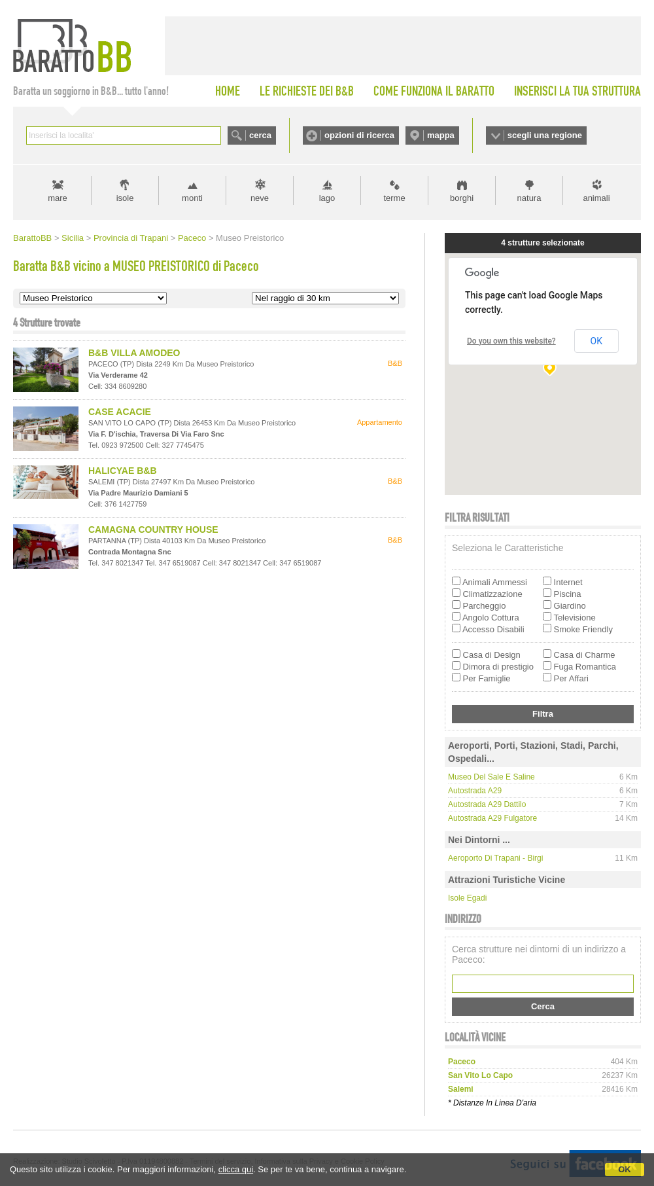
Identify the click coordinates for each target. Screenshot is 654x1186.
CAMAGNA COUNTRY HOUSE (153, 529)
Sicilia (72, 238)
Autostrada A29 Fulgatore (492, 818)
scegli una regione (545, 135)
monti (192, 198)
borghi (461, 198)
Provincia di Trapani (131, 238)
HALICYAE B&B (122, 470)
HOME (227, 90)
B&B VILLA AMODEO (134, 353)
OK (624, 1169)
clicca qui (235, 1169)
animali (596, 198)
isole (125, 198)
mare (57, 198)
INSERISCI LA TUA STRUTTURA (577, 90)
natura (529, 198)
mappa (441, 135)
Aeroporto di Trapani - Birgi (495, 858)
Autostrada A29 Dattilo (487, 804)
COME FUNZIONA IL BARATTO (433, 90)
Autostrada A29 (475, 790)
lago (327, 198)
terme (394, 198)
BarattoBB (32, 238)
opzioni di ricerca (359, 135)
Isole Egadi (467, 898)
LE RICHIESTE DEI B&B (307, 90)
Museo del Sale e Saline (491, 777)
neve (259, 198)
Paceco (192, 238)
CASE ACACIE (119, 411)
